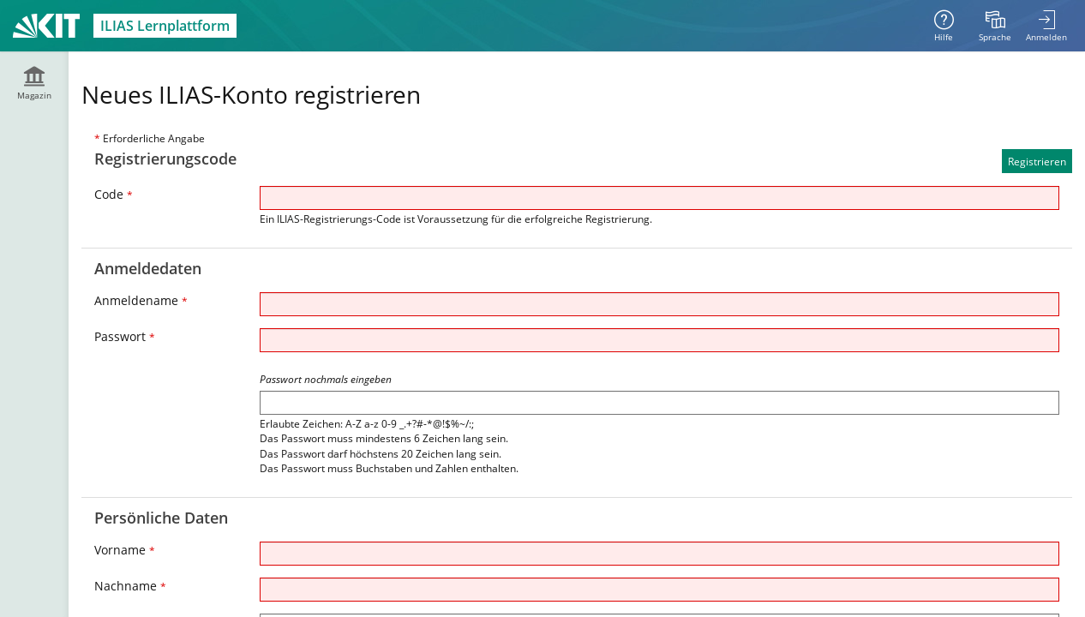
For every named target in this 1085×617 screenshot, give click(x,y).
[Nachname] (659, 590)
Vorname (124, 550)
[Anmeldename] (659, 304)
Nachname (130, 586)
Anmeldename (141, 300)
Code (113, 194)
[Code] (659, 198)
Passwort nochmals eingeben (326, 379)
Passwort (124, 336)
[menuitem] (995, 25)
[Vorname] (659, 554)
